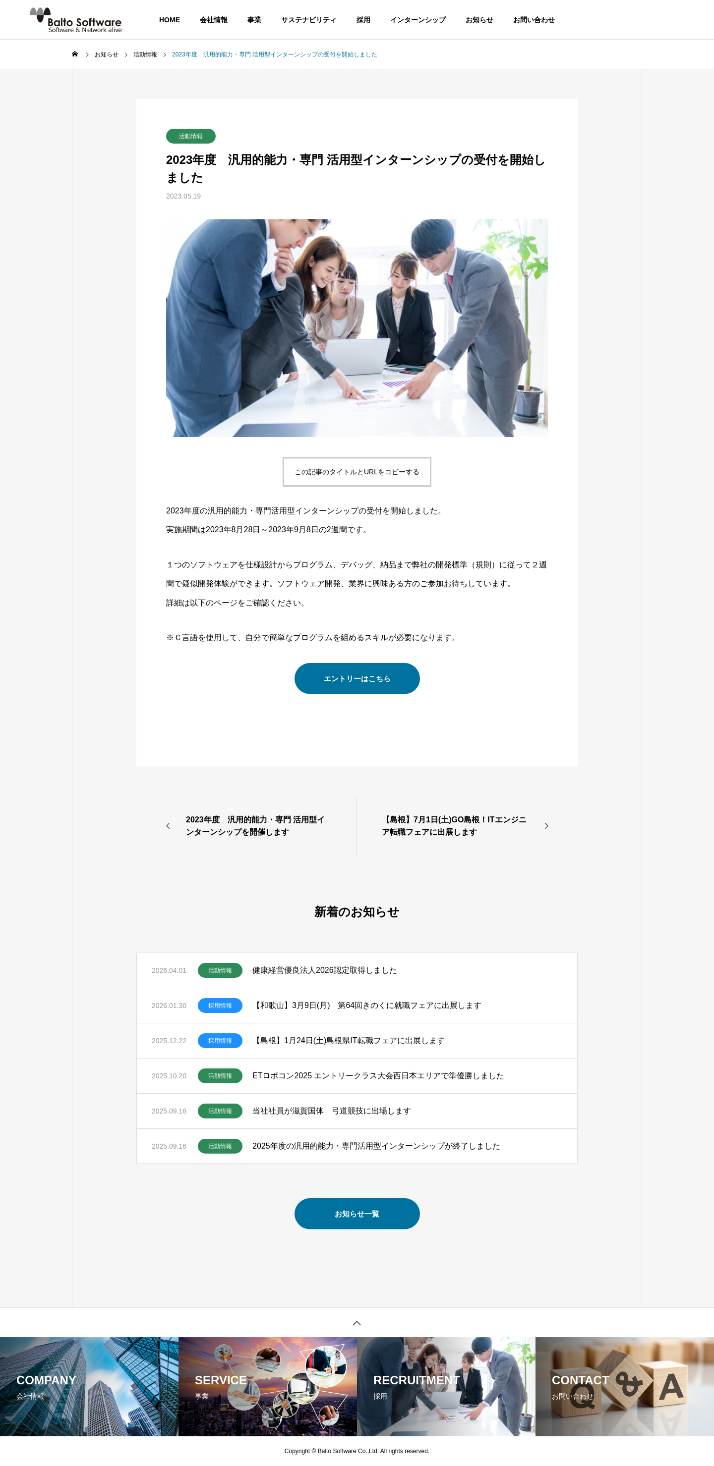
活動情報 (191, 136)
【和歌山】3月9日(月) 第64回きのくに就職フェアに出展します (366, 1005)
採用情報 (220, 1005)
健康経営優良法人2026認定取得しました (324, 970)
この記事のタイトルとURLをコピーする (357, 472)
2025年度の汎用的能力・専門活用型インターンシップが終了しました (376, 1146)
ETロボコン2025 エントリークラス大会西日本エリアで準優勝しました (378, 1075)
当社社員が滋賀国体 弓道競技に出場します (331, 1111)
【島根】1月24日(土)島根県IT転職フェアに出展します (348, 1040)
